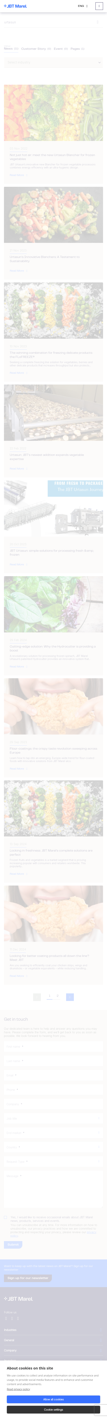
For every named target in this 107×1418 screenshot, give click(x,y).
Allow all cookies (53, 1399)
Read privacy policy (18, 1389)
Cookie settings (53, 1409)
